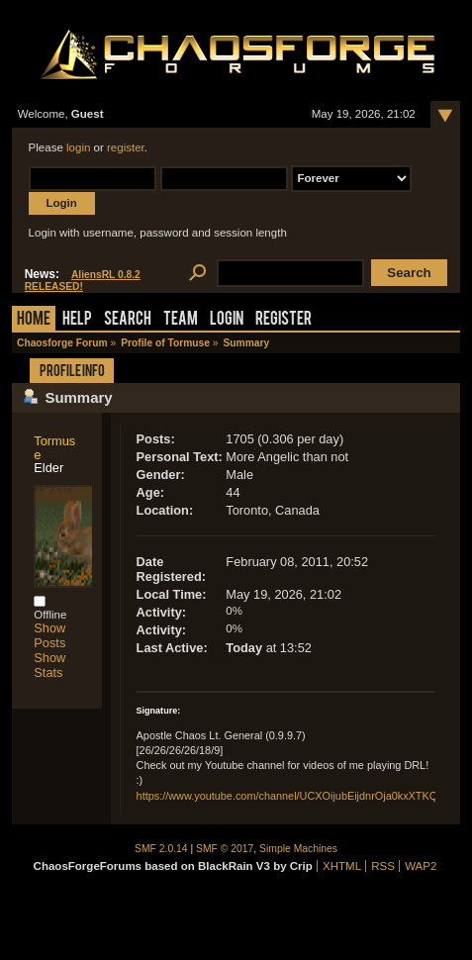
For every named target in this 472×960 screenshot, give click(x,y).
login (78, 147)
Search (127, 320)
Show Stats (49, 665)
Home (33, 320)
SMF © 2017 (224, 848)
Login (226, 320)
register (125, 147)
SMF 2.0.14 (161, 848)
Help (77, 320)
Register (283, 320)
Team (180, 320)
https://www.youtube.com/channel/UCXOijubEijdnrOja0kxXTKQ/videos (304, 796)
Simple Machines (298, 848)
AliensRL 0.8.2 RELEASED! (83, 280)
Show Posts (49, 635)
